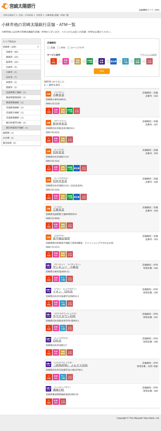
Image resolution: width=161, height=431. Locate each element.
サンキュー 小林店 (65, 267)
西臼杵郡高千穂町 (17, 127)
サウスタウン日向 (64, 316)
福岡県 (9, 132)
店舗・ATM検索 (26, 15)
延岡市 (13, 62)
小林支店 (58, 95)
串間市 (12, 82)
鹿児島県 (10, 143)
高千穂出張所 (61, 238)
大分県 (9, 138)
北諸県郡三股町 (16, 92)
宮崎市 (13, 52)
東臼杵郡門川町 (16, 122)
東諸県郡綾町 (15, 102)
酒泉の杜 (58, 389)
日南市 (12, 67)
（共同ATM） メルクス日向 (70, 365)
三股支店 (58, 209)
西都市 (12, 87)
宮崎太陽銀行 (9, 15)
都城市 (13, 57)
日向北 (57, 340)
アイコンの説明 (149, 55)
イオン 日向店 (63, 291)
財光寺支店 (60, 123)
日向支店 (58, 152)
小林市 (12, 72)
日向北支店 (60, 181)
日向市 (12, 77)
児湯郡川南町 (15, 112)
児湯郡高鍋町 (15, 107)
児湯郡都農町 (15, 117)
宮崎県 (39, 15)
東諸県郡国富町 (16, 97)
